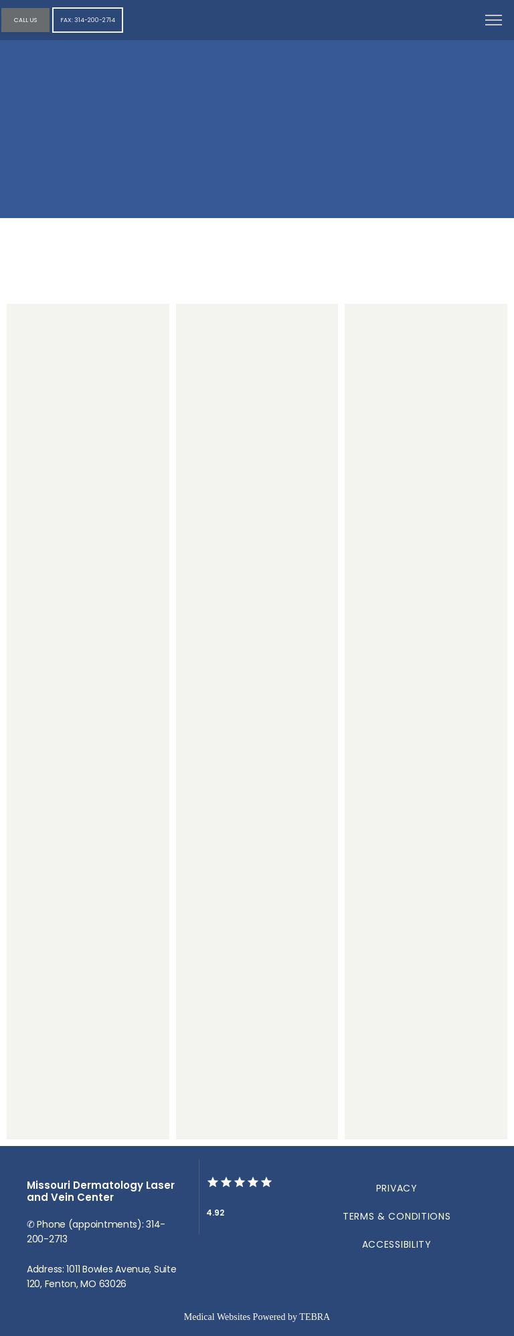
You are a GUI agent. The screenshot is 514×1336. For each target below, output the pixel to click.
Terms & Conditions (397, 1216)
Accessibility (397, 1244)
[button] (494, 21)
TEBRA (314, 1317)
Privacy (397, 1188)
